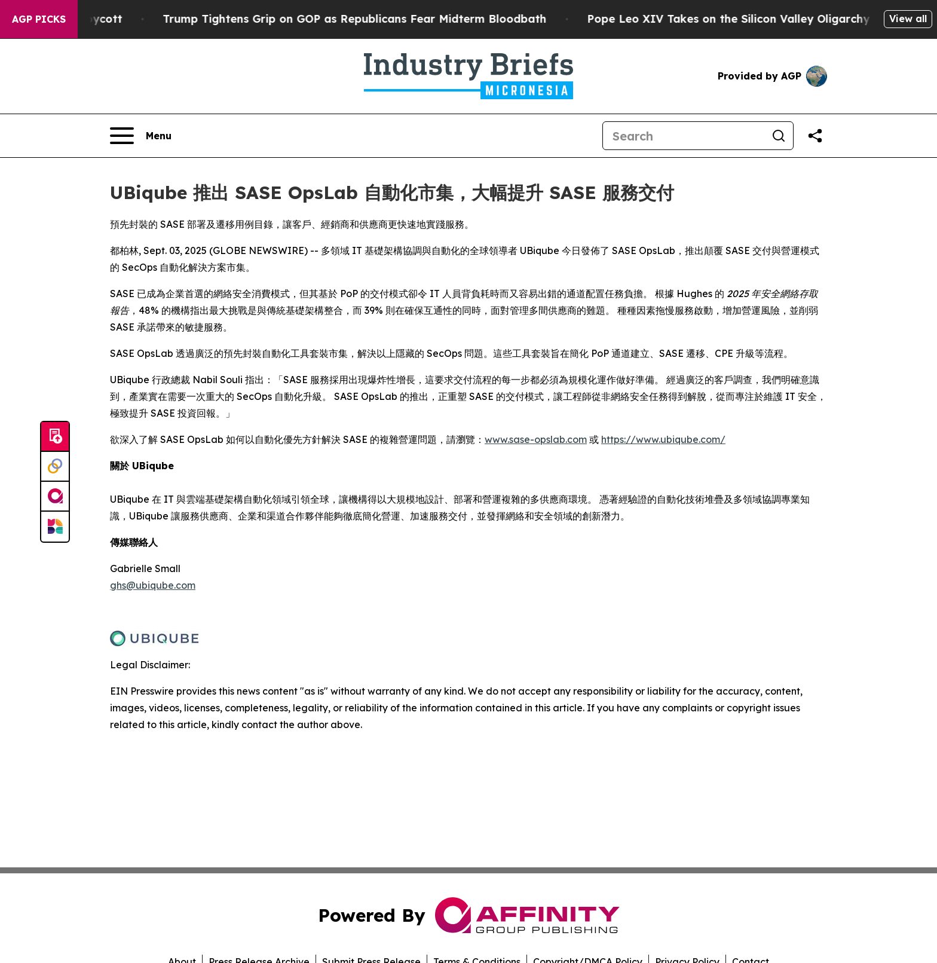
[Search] (683, 135)
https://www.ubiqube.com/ (663, 439)
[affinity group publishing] (55, 497)
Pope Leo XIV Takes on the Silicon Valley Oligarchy (773, 19)
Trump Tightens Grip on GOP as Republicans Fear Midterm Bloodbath (400, 19)
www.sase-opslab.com (536, 439)
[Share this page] (815, 136)
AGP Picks (39, 19)
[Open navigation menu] (141, 136)
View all (908, 19)
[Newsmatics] (55, 527)
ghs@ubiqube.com (152, 585)
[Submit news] (55, 437)
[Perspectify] (55, 467)
